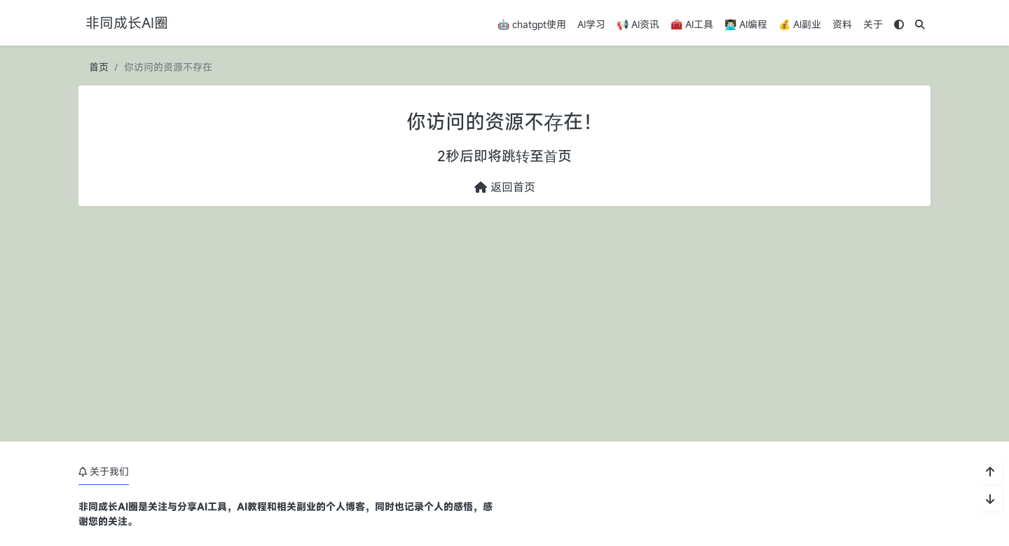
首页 (99, 67)
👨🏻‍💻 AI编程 (746, 24)
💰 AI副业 (799, 24)
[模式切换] (899, 24)
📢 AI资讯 (638, 24)
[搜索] (920, 24)
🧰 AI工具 (692, 24)
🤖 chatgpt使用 (531, 24)
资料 (842, 24)
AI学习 (591, 24)
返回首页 (504, 187)
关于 (873, 24)
